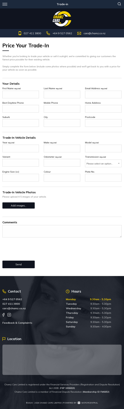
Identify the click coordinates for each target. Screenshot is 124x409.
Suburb (6, 117)
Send (19, 264)
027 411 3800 (32, 33)
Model (92, 142)
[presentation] (27, 251)
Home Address (93, 102)
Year (8, 142)
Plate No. (90, 171)
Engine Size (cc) (10, 171)
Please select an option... (100, 163)
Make (50, 142)
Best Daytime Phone (13, 102)
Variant (6, 156)
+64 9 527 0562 (62, 33)
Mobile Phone (51, 102)
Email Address (96, 88)
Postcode (90, 117)
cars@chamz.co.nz (94, 33)
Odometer (53, 156)
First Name (11, 88)
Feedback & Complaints (17, 322)
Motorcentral (88, 403)
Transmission (95, 156)
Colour (47, 171)
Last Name (53, 88)
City (46, 117)
